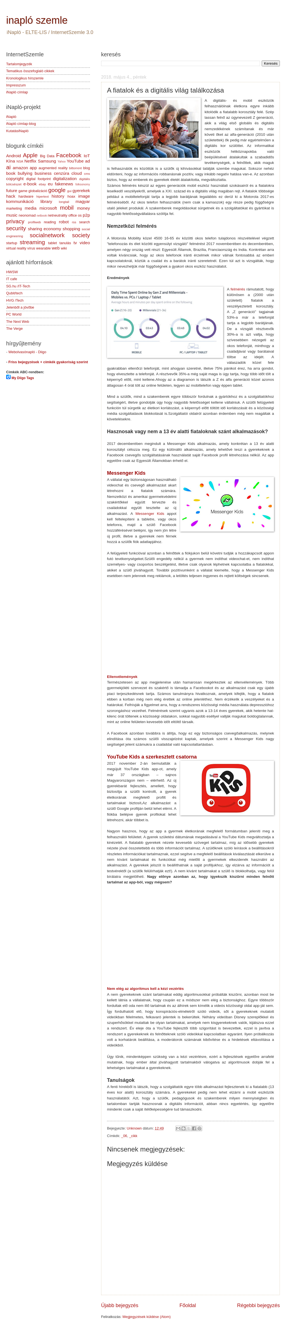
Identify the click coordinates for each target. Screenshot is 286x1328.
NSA (19, 161)
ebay (42, 184)
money (83, 208)
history (58, 196)
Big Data (47, 156)
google (57, 190)
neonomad (27, 215)
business (43, 173)
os (80, 215)
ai (8, 167)
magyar (83, 201)
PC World (14, 314)
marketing (14, 208)
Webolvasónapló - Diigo (27, 352)
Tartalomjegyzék (19, 64)
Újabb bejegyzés (119, 1305)
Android (13, 155)
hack (10, 196)
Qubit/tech (14, 293)
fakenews (64, 183)
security (16, 228)
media (30, 208)
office (72, 215)
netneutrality (57, 215)
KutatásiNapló (17, 131)
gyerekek (81, 190)
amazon (20, 167)
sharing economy (44, 228)
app (33, 167)
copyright (15, 178)
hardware (26, 196)
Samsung (47, 161)
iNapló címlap (17, 92)
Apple (30, 155)
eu (50, 183)
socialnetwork (47, 235)
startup (11, 243)
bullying (25, 173)
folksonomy (82, 184)
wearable (43, 248)
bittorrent (75, 168)
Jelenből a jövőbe (20, 307)
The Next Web (17, 321)
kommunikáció (20, 201)
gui (69, 191)
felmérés (238, 289)
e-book (30, 183)
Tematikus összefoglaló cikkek (30, 71)
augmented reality (53, 168)
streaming (32, 242)
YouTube (75, 161)
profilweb (34, 222)
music (11, 215)
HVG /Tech (14, 300)
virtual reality (16, 248)
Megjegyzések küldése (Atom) (147, 1317)
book (10, 173)
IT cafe (11, 279)
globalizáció (37, 191)
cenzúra (61, 173)
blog (86, 168)
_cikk (133, 1136)
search (84, 222)
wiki (64, 248)
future (11, 190)
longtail (64, 201)
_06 (124, 1136)
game (22, 191)
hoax (71, 196)
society (81, 235)
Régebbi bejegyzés (258, 1305)
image (84, 196)
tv (75, 242)
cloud (77, 173)
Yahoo (62, 161)
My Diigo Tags (22, 378)
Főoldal (187, 1305)
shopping (71, 228)
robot (64, 221)
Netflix (30, 161)
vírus (31, 248)
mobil (66, 207)
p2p (86, 215)
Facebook (68, 155)
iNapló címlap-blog (21, 124)
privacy (15, 221)
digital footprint (38, 179)
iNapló (11, 117)
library (46, 201)
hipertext (42, 196)
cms (87, 173)
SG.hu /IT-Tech (18, 286)
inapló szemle (37, 20)
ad (87, 161)
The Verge (14, 328)
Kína (10, 161)
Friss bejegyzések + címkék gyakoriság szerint (48, 362)
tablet (52, 243)
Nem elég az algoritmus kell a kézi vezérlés (145, 989)
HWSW (12, 272)
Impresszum (16, 85)
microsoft (48, 208)
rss (74, 222)
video (85, 242)
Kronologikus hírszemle (25, 78)
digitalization (65, 178)
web (55, 248)
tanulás (65, 243)
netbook (42, 215)
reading (50, 222)
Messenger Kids (149, 514)
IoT (87, 155)
